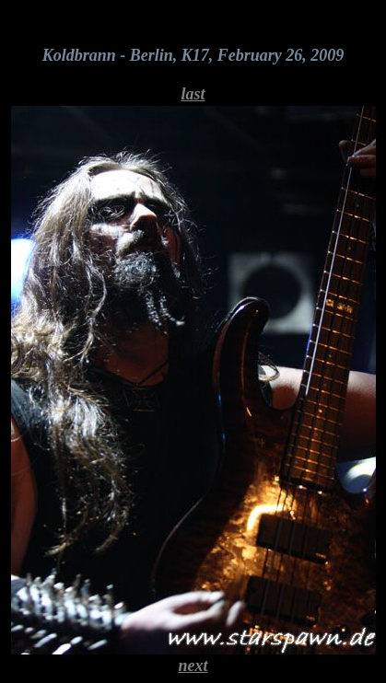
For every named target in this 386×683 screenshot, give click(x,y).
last (193, 94)
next (192, 665)
